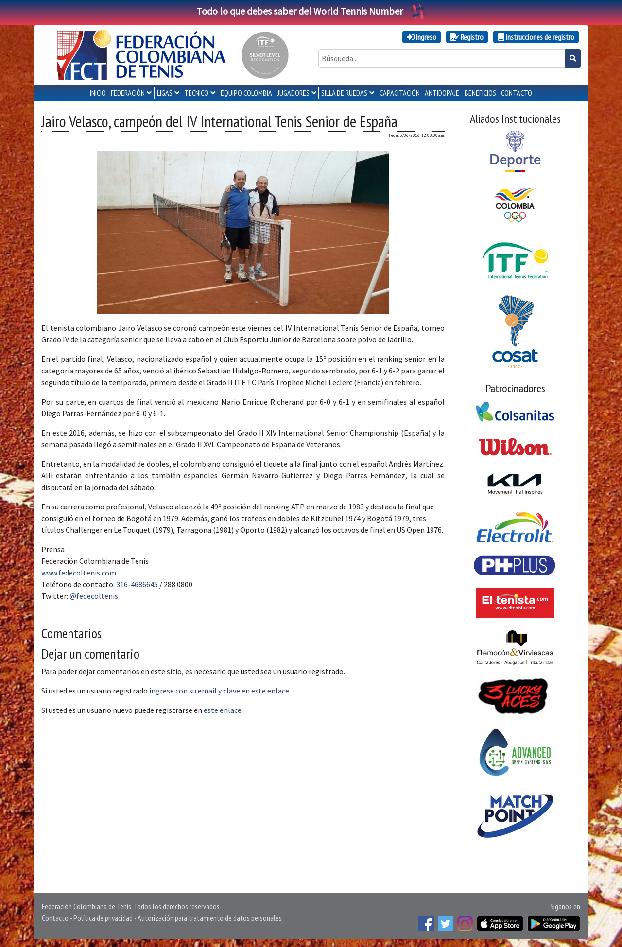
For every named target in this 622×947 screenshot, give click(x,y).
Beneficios (480, 93)
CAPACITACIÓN (400, 93)
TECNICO (196, 93)
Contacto (55, 918)
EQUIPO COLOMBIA (246, 93)
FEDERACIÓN (128, 93)
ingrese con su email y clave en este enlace (219, 690)
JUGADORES (293, 93)
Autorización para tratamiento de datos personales (210, 918)
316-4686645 (137, 584)
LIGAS (165, 93)
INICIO (98, 93)
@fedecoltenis (93, 596)
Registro (467, 37)
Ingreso (421, 37)
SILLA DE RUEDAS (344, 93)
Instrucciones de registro (536, 37)
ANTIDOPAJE (442, 93)
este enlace (223, 710)
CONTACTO (516, 93)
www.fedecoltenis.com (78, 572)
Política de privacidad (103, 918)
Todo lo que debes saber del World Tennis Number (311, 11)
